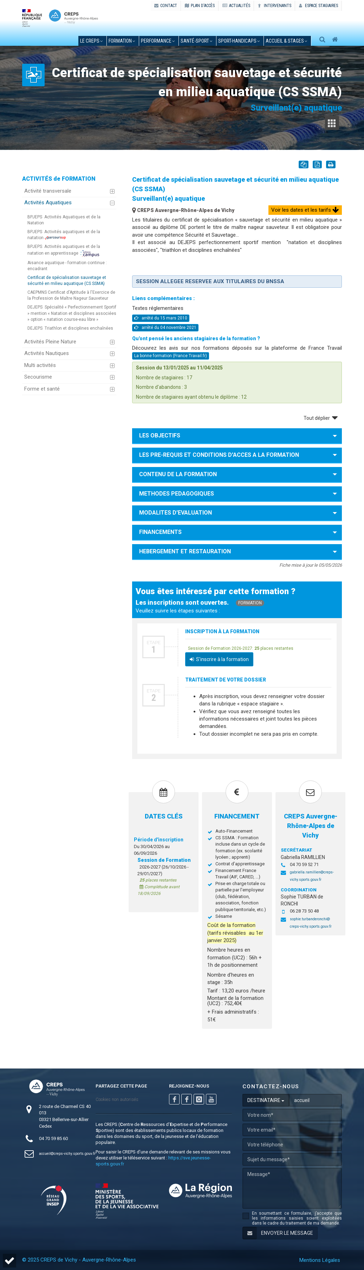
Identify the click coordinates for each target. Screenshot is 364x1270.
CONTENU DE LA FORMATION (178, 474)
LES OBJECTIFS (159, 435)
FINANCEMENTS (160, 532)
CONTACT (165, 5)
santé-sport (195, 41)
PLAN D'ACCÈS (200, 5)
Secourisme (38, 377)
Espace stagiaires (318, 5)
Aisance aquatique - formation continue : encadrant (67, 265)
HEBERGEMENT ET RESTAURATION (185, 551)
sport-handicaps (237, 41)
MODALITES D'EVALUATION (175, 512)
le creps (89, 41)
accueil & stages (285, 41)
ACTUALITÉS (236, 5)
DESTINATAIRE (265, 1100)
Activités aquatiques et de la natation (63, 234)
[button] (9, 1261)
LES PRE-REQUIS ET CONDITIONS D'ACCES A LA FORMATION (219, 455)
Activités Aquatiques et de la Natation (63, 219)
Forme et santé (42, 389)
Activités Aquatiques (48, 202)
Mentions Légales (319, 1260)
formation (120, 41)
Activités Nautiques (46, 353)
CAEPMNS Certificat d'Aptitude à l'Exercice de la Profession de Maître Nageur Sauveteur (71, 295)
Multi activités (40, 365)
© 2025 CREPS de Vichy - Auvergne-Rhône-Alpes (79, 1260)
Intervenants (274, 5)
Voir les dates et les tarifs (305, 210)
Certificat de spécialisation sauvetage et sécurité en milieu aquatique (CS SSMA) (66, 280)
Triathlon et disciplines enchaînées (70, 328)
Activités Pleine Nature (50, 341)
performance (156, 41)
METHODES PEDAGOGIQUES (176, 493)
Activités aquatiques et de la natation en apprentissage (63, 250)
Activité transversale (47, 191)
